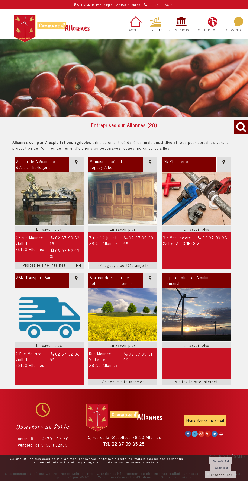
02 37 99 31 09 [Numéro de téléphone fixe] (138, 357)
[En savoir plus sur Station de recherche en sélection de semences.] (122, 345)
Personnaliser (220, 475)
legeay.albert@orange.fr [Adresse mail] (125, 265)
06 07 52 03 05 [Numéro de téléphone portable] (65, 253)
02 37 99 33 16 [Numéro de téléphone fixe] (65, 241)
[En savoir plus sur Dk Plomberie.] (196, 229)
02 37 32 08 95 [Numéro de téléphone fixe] (65, 357)
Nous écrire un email (205, 421)
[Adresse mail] (79, 265)
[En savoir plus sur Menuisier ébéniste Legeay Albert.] (122, 229)
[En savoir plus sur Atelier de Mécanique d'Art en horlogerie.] (49, 229)
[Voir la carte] (76, 164)
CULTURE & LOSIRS (212, 29)
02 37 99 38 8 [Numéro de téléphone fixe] (212, 241)
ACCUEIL (135, 29)
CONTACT (238, 29)
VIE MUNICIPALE (181, 29)
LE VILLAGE (155, 29)
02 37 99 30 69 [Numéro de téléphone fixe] (138, 241)
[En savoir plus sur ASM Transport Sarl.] (49, 345)
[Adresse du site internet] (44, 265)
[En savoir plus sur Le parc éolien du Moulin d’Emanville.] (196, 345)
